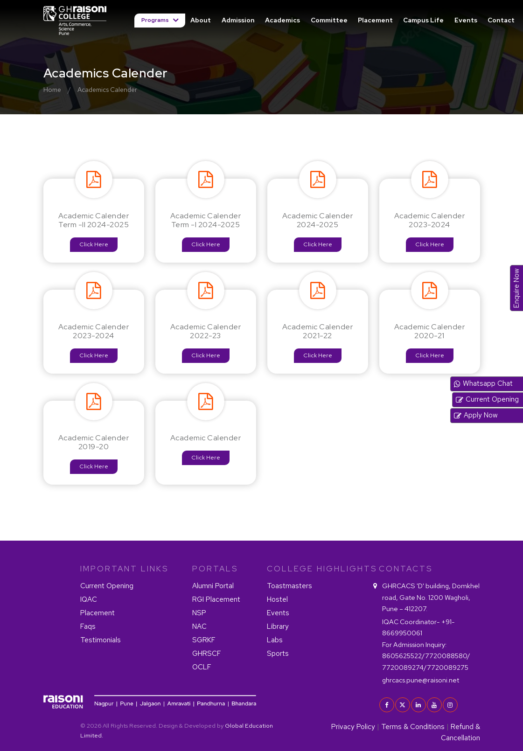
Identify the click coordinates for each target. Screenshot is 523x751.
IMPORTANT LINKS (124, 568)
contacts (406, 568)
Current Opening (106, 586)
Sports (278, 653)
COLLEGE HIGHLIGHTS (317, 568)
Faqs (88, 626)
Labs (275, 640)
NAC (199, 626)
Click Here (93, 244)
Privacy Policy (353, 726)
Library (278, 626)
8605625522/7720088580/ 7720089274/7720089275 (426, 656)
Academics (282, 20)
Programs (155, 20)
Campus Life (423, 20)
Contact (501, 20)
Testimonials (100, 640)
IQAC (88, 599)
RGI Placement (216, 599)
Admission (238, 20)
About (200, 20)
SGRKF (204, 640)
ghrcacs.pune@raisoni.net (420, 679)
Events (465, 20)
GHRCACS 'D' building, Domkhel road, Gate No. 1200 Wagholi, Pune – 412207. (431, 597)
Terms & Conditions (413, 726)
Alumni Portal (213, 586)
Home (52, 89)
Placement (375, 20)
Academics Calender (107, 89)
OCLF (201, 667)
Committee (329, 20)
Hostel (277, 599)
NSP (199, 613)
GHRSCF (206, 653)
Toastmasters (289, 586)
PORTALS (215, 568)
